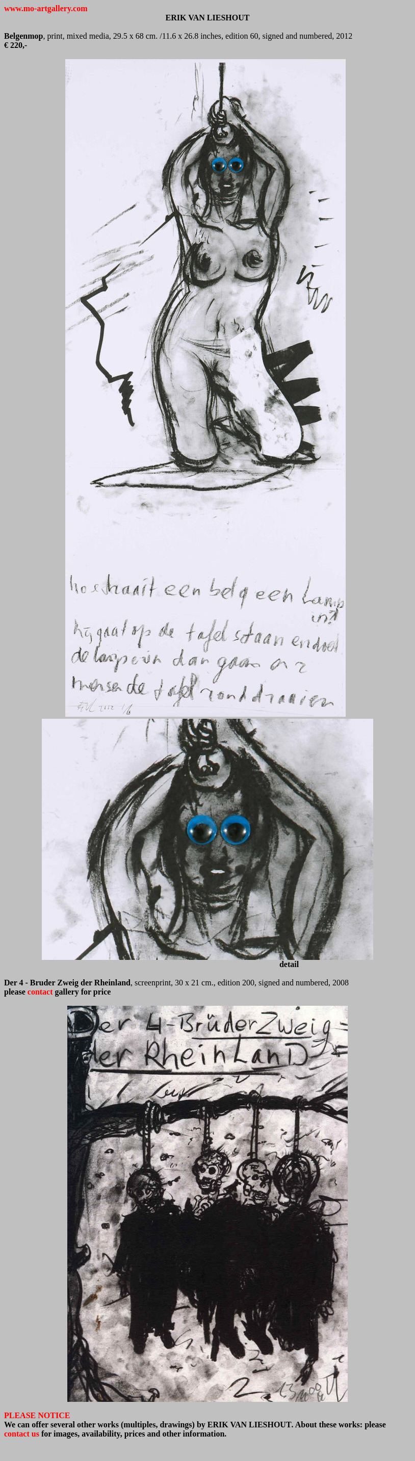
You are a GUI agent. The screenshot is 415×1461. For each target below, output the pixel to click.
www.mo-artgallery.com (46, 8)
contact (40, 991)
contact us (21, 1433)
